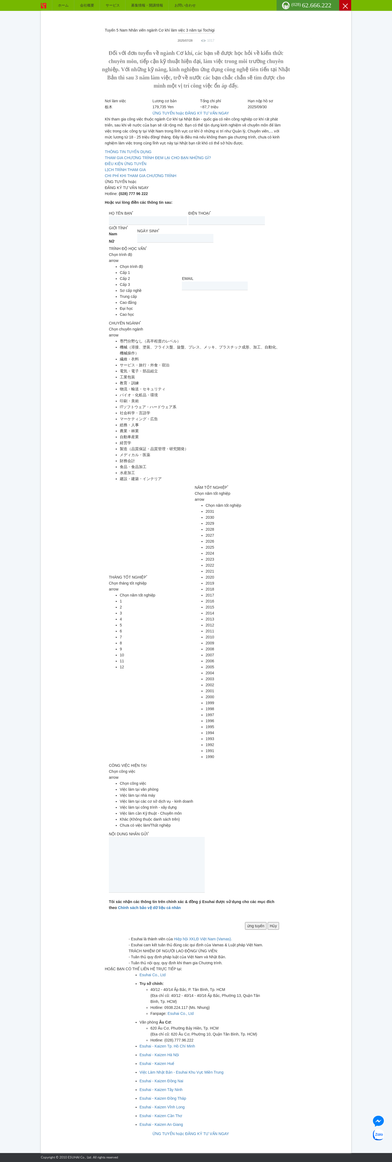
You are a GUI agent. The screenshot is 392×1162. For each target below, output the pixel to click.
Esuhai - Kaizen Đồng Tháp (163, 1098)
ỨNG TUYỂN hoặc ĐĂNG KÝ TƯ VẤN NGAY (190, 113)
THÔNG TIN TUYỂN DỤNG (128, 152)
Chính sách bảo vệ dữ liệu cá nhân (149, 908)
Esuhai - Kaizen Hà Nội (159, 1055)
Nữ (111, 241)
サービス (113, 5)
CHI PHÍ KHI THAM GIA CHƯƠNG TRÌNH (140, 176)
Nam (113, 234)
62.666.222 (312, 5)
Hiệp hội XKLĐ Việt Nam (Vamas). (203, 939)
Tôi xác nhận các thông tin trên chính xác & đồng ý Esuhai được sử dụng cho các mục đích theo (191, 905)
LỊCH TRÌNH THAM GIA (125, 170)
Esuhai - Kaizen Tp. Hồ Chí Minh (167, 1046)
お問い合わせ (185, 5)
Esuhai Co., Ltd (153, 975)
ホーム (63, 5)
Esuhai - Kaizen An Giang (161, 1124)
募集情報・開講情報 (147, 5)
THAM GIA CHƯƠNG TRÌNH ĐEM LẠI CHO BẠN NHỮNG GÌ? (158, 158)
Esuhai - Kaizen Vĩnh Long (162, 1107)
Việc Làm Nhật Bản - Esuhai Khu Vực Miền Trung (181, 1072)
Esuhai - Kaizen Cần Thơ (161, 1116)
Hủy (273, 926)
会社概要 (87, 5)
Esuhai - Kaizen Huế (157, 1063)
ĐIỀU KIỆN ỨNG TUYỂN (125, 164)
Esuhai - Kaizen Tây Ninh (161, 1089)
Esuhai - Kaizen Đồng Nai (161, 1081)
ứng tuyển (255, 926)
